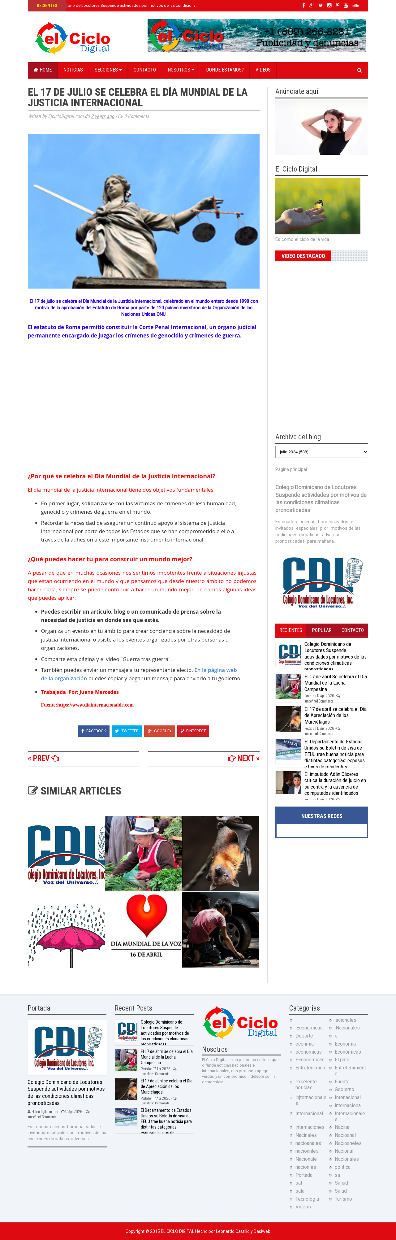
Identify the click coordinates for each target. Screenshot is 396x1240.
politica (343, 1167)
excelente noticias (306, 1084)
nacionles (305, 1167)
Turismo (343, 1199)
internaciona (348, 1105)
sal (298, 1183)
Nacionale (306, 1159)
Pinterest (193, 731)
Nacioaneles (348, 1143)
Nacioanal (345, 1135)
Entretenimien (310, 1068)
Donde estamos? (225, 70)
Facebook (93, 731)
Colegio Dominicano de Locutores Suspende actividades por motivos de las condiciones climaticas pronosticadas (140, 5)
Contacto (145, 70)
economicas (308, 1052)
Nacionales (347, 1159)
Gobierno (344, 1089)
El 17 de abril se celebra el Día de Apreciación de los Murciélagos (335, 715)
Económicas (348, 1052)
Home (43, 70)
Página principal (291, 469)
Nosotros (181, 70)
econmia (304, 1044)
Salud (341, 1191)
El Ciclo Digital (178, 1231)
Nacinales (306, 1135)
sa (337, 1175)
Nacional (344, 1151)
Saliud (341, 1183)
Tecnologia (307, 1199)
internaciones (310, 1127)
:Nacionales (347, 1028)
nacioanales (308, 1143)
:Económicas (309, 1028)
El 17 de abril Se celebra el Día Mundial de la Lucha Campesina (335, 682)
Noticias (73, 70)
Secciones (108, 70)
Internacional (309, 1113)
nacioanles (307, 1151)
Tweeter (127, 731)
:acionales (345, 1020)
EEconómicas (310, 1060)
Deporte (304, 1036)
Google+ (160, 731)
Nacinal (343, 1127)
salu (299, 1191)
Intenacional (348, 1097)
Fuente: (343, 1082)
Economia (345, 1044)
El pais (342, 1060)
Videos (263, 70)
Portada (303, 1175)
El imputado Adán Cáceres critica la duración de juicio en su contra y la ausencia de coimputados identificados (335, 783)
